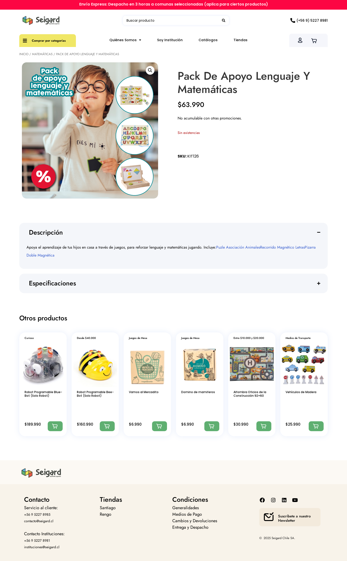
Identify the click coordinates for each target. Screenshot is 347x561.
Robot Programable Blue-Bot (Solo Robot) (43, 393)
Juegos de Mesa (138, 338)
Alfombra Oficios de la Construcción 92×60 (250, 393)
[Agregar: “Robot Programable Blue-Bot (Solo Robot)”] (55, 426)
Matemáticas (42, 54)
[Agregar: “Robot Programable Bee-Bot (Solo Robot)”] (107, 426)
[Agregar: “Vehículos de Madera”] (316, 426)
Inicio (23, 54)
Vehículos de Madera (301, 392)
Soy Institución (170, 40)
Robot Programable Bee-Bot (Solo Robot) (95, 393)
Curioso (29, 338)
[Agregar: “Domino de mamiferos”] (211, 426)
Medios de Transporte (298, 338)
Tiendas (240, 40)
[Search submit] (223, 20)
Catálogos (208, 40)
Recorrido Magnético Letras (282, 247)
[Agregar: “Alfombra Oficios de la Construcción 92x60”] (263, 426)
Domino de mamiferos (198, 392)
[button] (150, 70)
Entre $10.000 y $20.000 (249, 338)
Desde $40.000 (86, 338)
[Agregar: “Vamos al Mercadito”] (159, 426)
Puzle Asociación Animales (238, 247)
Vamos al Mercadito (144, 392)
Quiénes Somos (125, 40)
